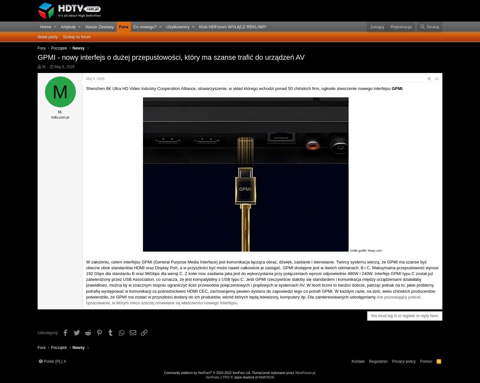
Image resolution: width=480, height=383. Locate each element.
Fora (123, 26)
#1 (437, 79)
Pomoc (426, 361)
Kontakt (358, 361)
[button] (55, 27)
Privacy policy (403, 361)
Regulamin (378, 361)
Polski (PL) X (52, 361)
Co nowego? (145, 26)
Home (45, 26)
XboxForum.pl (305, 373)
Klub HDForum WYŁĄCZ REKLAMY (233, 26)
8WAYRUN (266, 377)
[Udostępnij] (429, 79)
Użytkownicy (178, 26)
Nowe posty (48, 37)
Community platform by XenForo (207, 373)
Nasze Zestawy (99, 26)
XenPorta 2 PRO (217, 377)
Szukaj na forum (77, 37)
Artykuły (68, 26)
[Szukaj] (429, 27)
